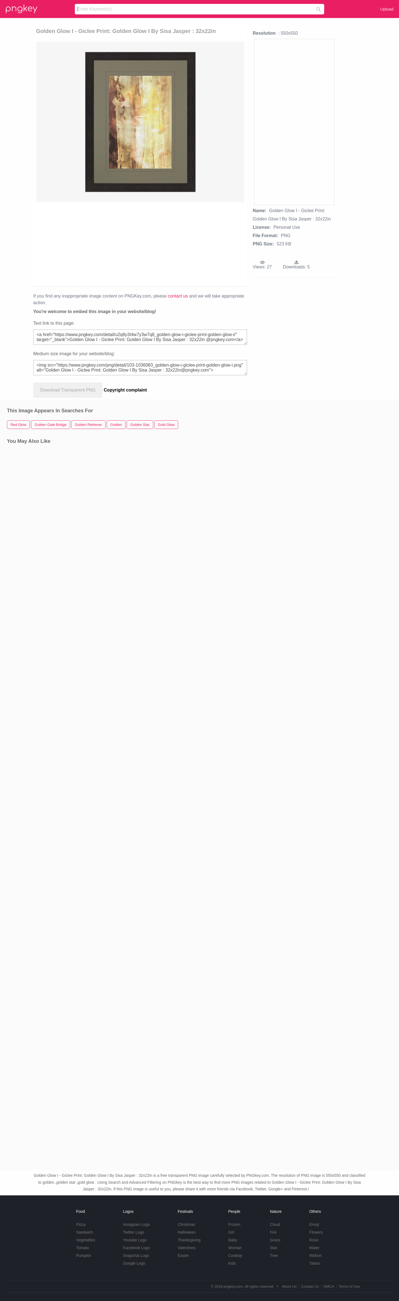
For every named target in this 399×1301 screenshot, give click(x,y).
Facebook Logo (136, 1248)
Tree (274, 1255)
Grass (275, 1240)
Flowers (316, 1232)
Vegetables (85, 1240)
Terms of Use (349, 1286)
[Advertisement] (100, 244)
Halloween (187, 1232)
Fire (273, 1232)
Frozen (234, 1224)
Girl (231, 1232)
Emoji (314, 1224)
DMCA (329, 1286)
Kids (232, 1263)
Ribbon (315, 1255)
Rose (313, 1240)
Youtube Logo (135, 1240)
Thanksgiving (189, 1240)
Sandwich (84, 1232)
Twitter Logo (133, 1232)
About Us (289, 1286)
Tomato (82, 1248)
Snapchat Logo (136, 1255)
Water (314, 1248)
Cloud (275, 1224)
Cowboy (235, 1255)
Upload (386, 9)
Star (273, 1248)
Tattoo (314, 1263)
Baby (232, 1240)
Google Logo (134, 1263)
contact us (178, 296)
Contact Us (310, 1286)
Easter (183, 1255)
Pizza (81, 1224)
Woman (235, 1248)
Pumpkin (83, 1255)
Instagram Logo (136, 1224)
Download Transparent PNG (68, 390)
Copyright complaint (125, 390)
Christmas (186, 1224)
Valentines (186, 1248)
